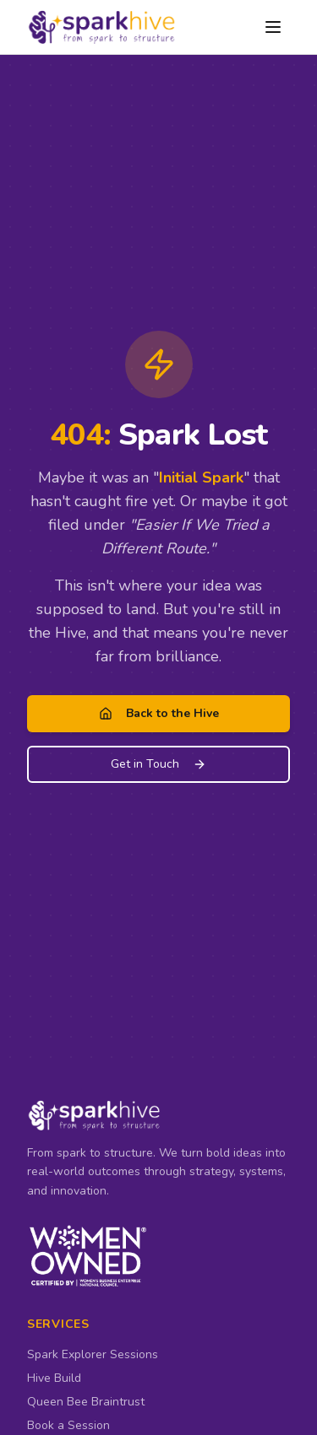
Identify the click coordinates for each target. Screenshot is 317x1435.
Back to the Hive (159, 713)
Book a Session (68, 1425)
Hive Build (54, 1378)
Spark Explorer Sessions (92, 1354)
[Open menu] (273, 27)
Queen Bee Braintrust (86, 1402)
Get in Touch (158, 764)
